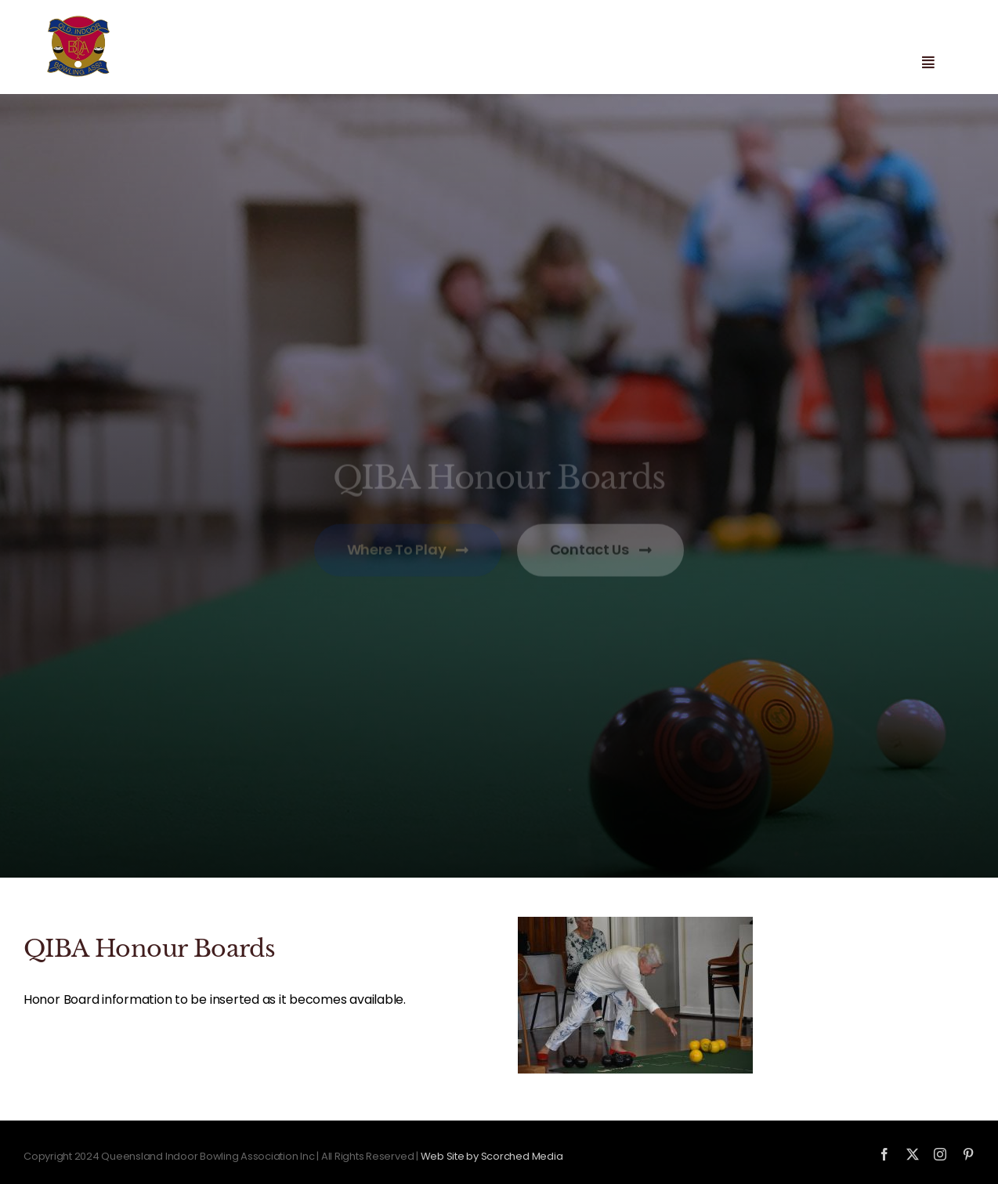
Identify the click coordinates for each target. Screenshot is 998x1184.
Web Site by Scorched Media (492, 1156)
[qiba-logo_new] (78, 22)
